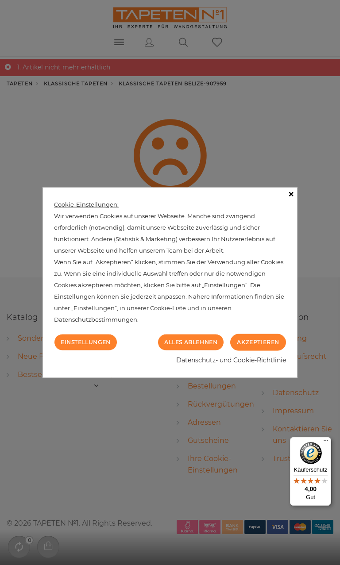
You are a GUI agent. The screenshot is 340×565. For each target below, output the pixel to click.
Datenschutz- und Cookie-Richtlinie (231, 360)
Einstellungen (86, 341)
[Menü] (326, 442)
